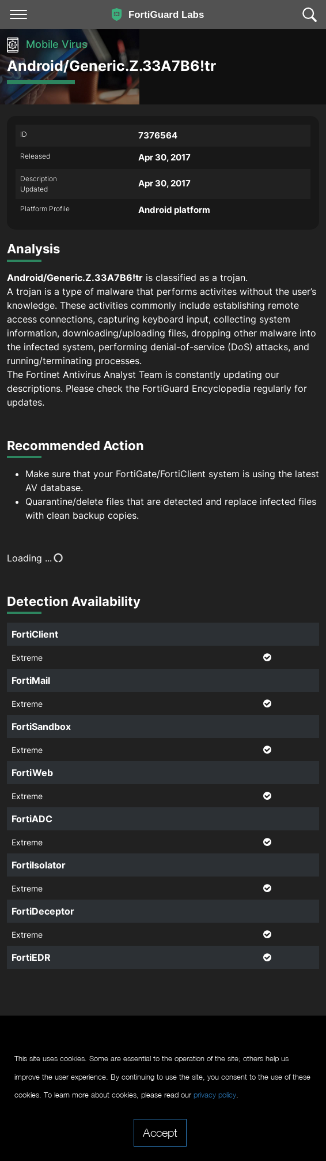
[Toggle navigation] (18, 14)
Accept (160, 1132)
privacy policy (215, 1095)
